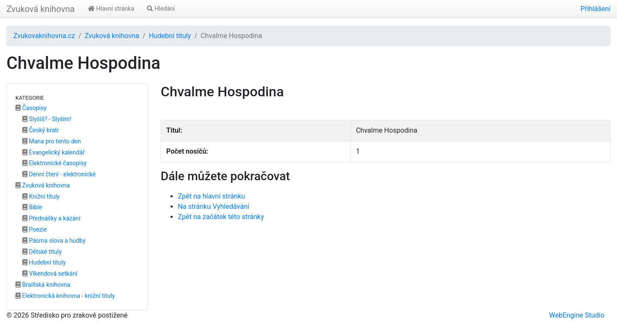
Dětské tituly (42, 251)
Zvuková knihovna (40, 9)
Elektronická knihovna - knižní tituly (65, 295)
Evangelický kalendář (53, 152)
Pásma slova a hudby (54, 240)
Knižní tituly (41, 196)
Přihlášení (596, 9)
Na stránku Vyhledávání (213, 206)
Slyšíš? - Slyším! (46, 119)
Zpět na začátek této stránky (221, 217)
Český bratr (40, 130)
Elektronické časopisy (54, 163)
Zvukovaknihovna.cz (44, 36)
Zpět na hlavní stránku (211, 196)
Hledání (161, 8)
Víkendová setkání (50, 273)
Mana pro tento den (51, 141)
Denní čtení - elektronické (59, 174)
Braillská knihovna (42, 284)
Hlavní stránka (111, 8)
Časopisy (31, 107)
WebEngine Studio (576, 315)
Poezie (34, 229)
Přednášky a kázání (51, 218)
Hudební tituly (170, 36)
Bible (32, 207)
